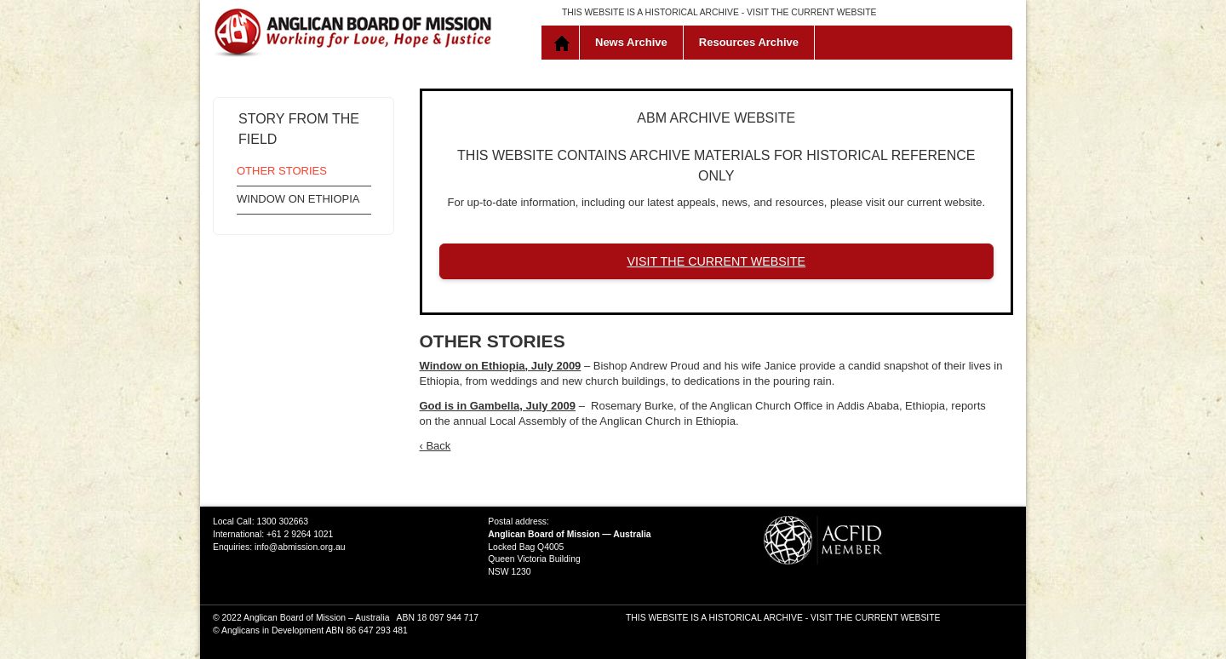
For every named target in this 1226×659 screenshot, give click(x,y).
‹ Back (435, 445)
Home (564, 43)
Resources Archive (749, 42)
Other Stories (282, 170)
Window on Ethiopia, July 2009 (500, 365)
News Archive (631, 42)
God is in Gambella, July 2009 (498, 405)
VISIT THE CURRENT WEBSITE (811, 12)
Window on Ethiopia (298, 198)
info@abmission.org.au (300, 547)
